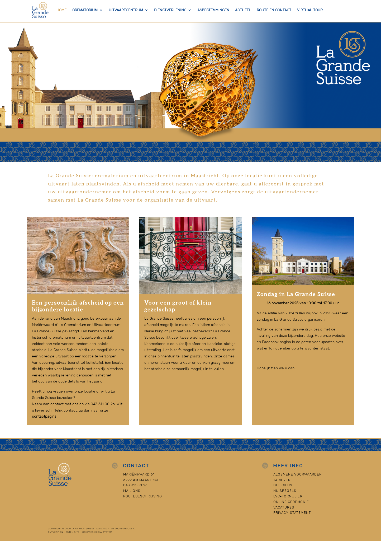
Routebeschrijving (142, 496)
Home (61, 10)
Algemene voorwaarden (297, 474)
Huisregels (284, 490)
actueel (243, 10)
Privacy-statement (292, 512)
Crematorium (85, 10)
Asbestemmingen (213, 10)
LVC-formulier (287, 496)
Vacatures (283, 507)
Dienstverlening (170, 10)
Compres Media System (97, 532)
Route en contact (274, 10)
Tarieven (282, 480)
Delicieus (282, 485)
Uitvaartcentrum (126, 10)
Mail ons (131, 490)
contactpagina (44, 416)
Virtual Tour (310, 10)
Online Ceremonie (291, 502)
